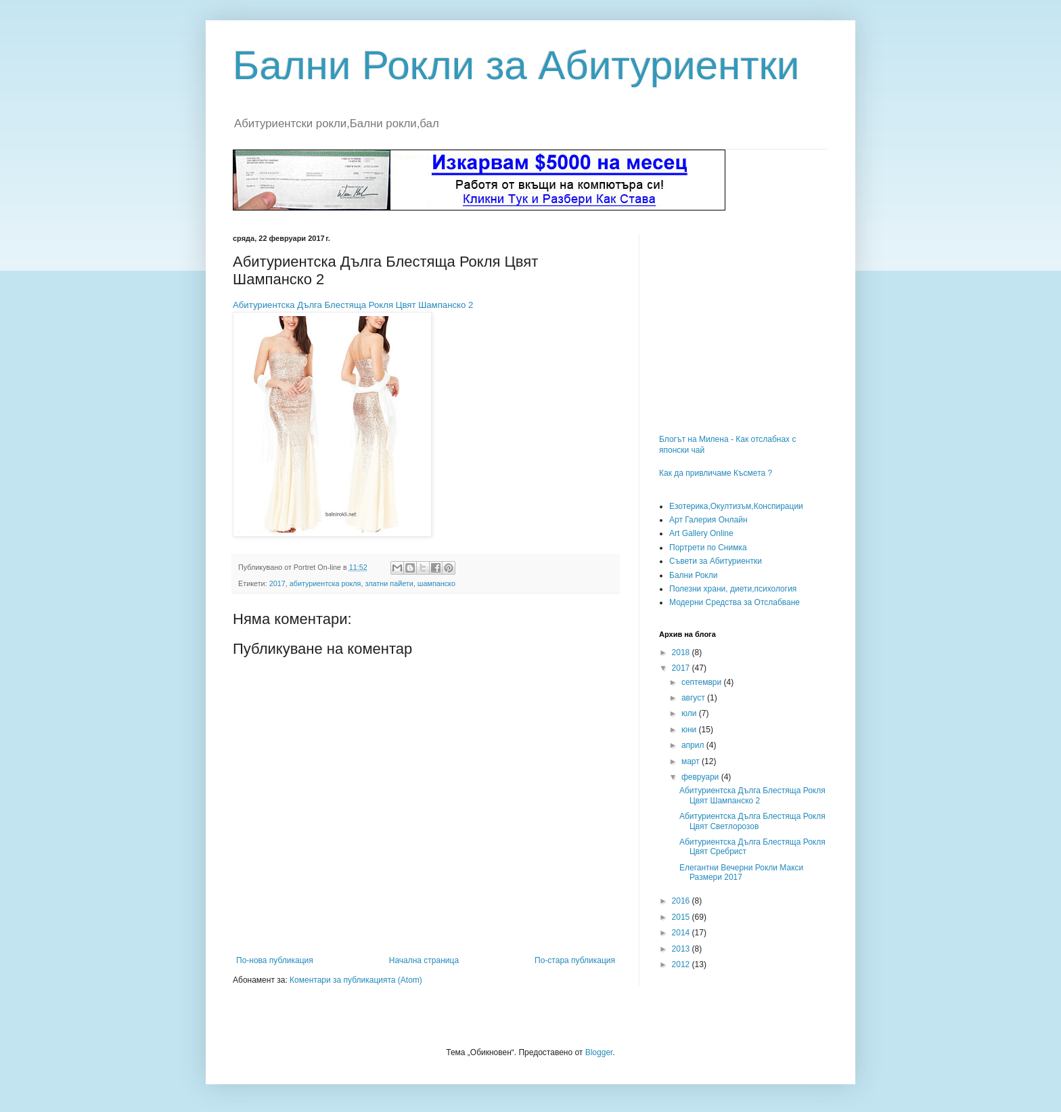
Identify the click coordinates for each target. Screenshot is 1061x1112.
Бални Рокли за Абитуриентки (516, 65)
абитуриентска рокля (325, 583)
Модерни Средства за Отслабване (734, 602)
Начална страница (424, 960)
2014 (682, 932)
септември (702, 682)
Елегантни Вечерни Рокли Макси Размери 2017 (741, 872)
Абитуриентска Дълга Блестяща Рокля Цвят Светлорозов (752, 820)
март (691, 761)
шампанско (436, 583)
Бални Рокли (693, 575)
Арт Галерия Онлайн (708, 520)
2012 (682, 964)
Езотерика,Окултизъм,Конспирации (736, 506)
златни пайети (389, 583)
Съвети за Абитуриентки (715, 561)
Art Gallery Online (701, 533)
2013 (682, 949)
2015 (682, 917)
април (693, 745)
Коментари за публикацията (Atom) (356, 980)
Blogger (599, 1052)
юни (690, 729)
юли (690, 713)
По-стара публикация (575, 960)
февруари (701, 777)
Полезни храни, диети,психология (732, 589)
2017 (277, 583)
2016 (682, 901)
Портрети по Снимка (708, 547)
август (694, 698)
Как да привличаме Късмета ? (715, 473)
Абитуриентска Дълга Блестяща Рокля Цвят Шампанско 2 (353, 305)
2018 (682, 652)
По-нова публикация (274, 960)
